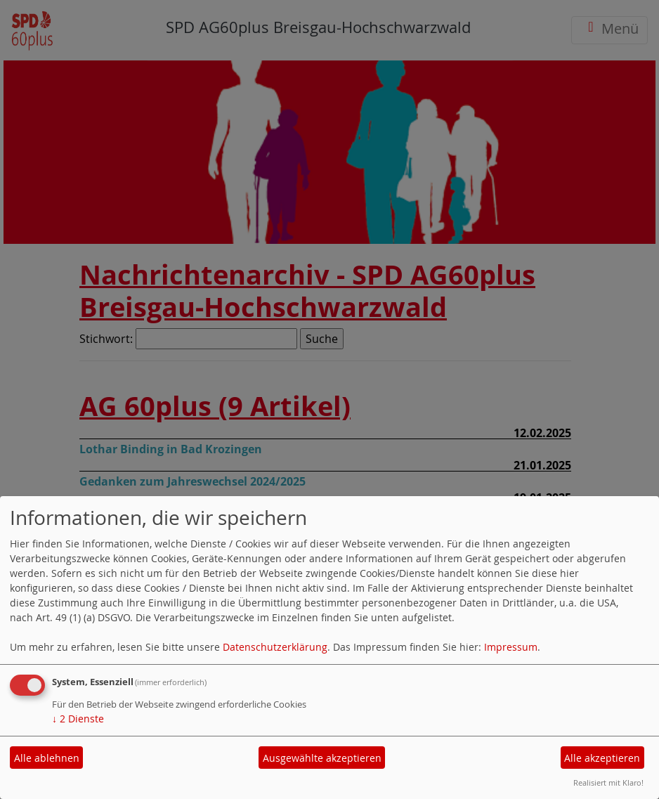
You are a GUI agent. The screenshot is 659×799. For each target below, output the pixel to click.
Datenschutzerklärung (275, 647)
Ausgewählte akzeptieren (322, 758)
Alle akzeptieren (602, 758)
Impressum (510, 647)
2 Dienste (78, 718)
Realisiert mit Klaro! (608, 782)
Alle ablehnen (46, 758)
